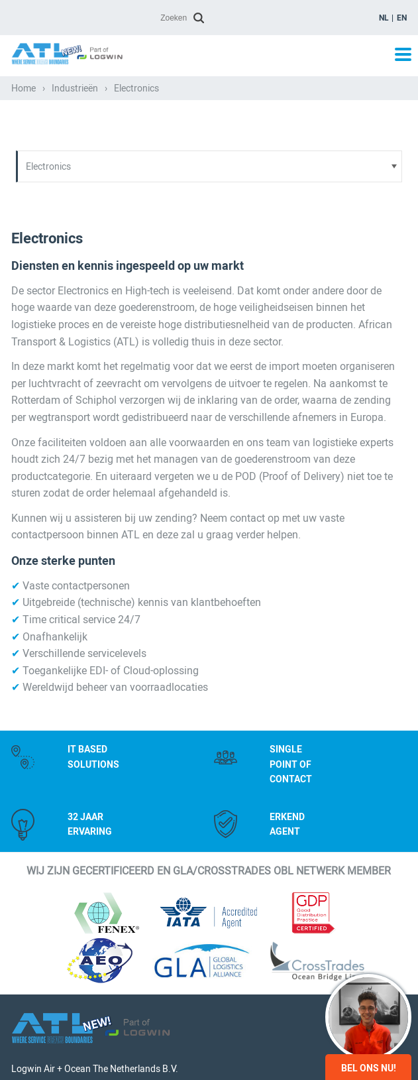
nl (384, 18)
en (402, 18)
